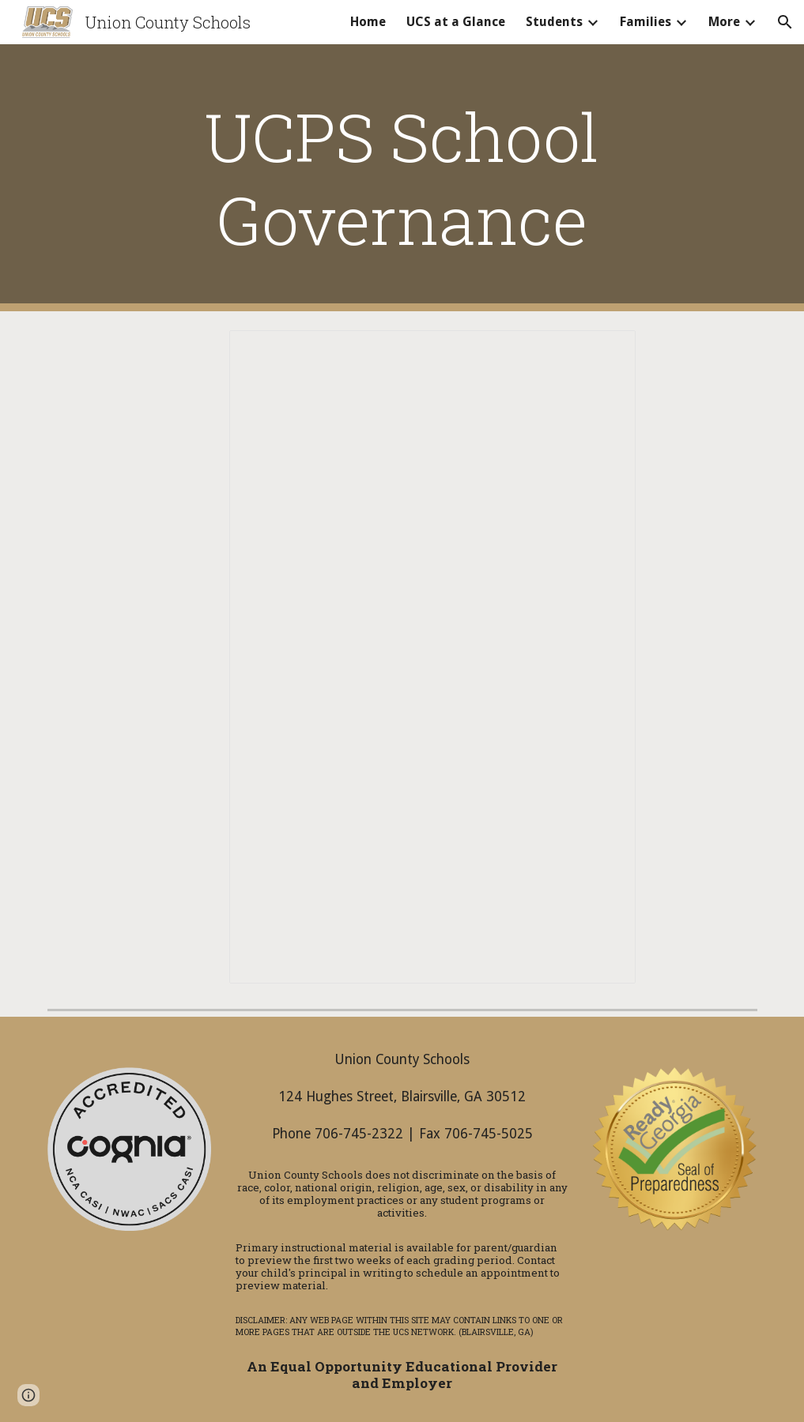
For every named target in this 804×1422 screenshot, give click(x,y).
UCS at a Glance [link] (455, 21)
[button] (785, 22)
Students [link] (554, 21)
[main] (402, 177)
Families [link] (645, 21)
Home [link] (368, 21)
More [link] (724, 21)
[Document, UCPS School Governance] (432, 657)
